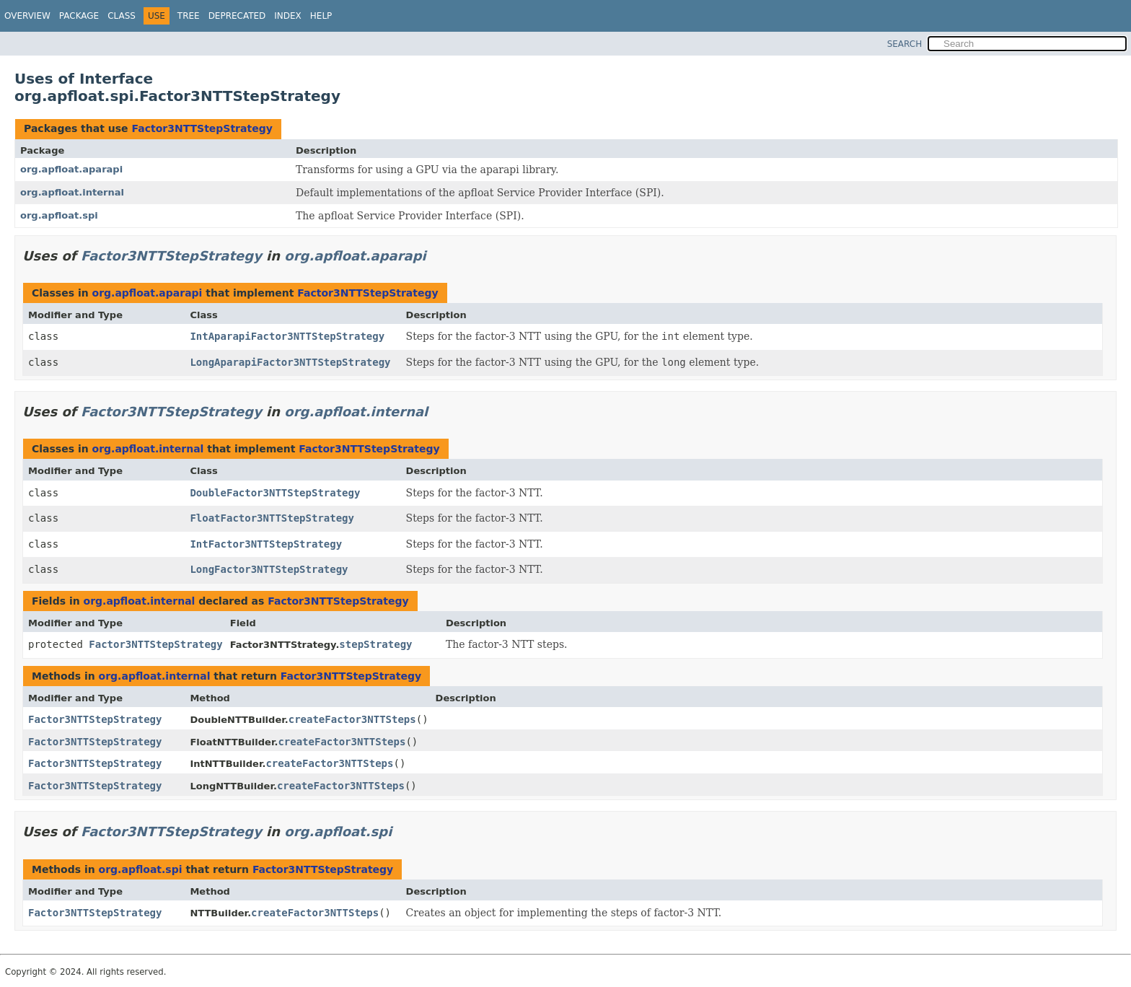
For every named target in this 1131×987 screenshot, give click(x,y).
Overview (27, 16)
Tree (188, 16)
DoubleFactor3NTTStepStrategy (275, 493)
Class (121, 16)
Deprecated (237, 16)
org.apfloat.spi (59, 215)
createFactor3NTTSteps (352, 719)
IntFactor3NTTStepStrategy (266, 544)
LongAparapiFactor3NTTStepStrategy (290, 362)
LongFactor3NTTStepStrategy (269, 569)
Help (321, 16)
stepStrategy (375, 644)
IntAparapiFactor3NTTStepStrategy (287, 336)
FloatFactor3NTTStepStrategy (272, 518)
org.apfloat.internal (72, 192)
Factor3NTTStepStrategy (201, 128)
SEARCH (905, 44)
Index (288, 16)
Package (79, 16)
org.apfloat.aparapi (71, 169)
